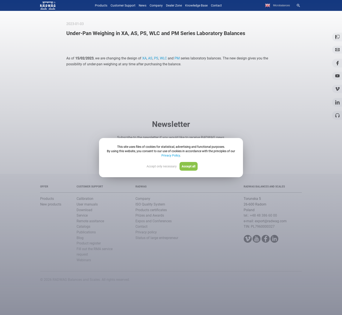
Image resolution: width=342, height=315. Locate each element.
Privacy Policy (170, 155)
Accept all (188, 166)
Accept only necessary (162, 166)
